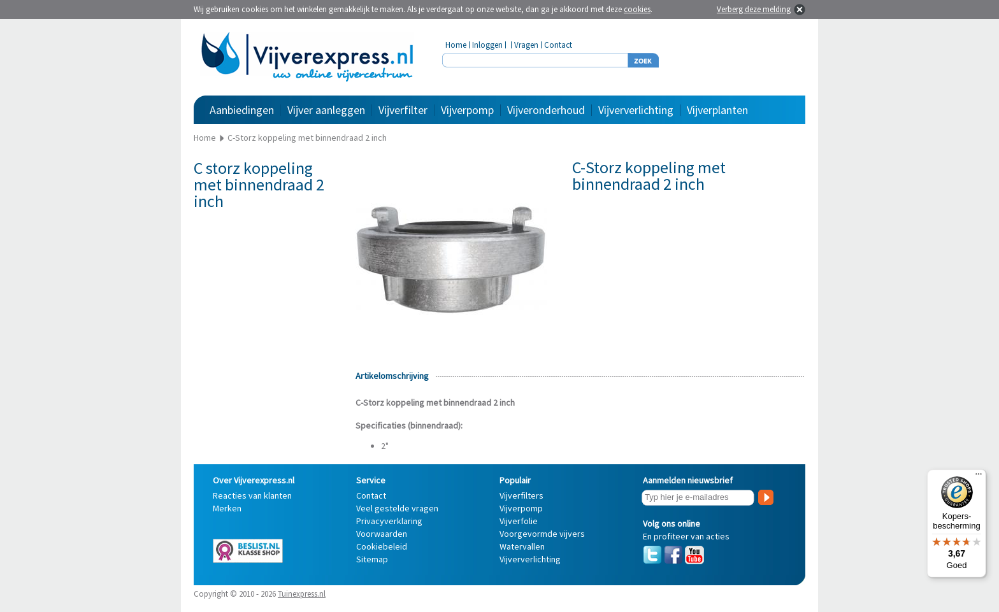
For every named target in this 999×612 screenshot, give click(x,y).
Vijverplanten (717, 110)
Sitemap (372, 559)
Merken (227, 508)
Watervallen (522, 546)
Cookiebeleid (381, 546)
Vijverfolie (519, 521)
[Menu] (978, 477)
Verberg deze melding (754, 9)
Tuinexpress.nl (302, 593)
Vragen (526, 44)
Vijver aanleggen (326, 110)
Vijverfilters (521, 495)
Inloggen (487, 44)
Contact (558, 44)
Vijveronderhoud (546, 110)
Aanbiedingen (242, 110)
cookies (637, 9)
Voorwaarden (381, 533)
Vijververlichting (635, 110)
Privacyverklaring (389, 521)
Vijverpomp (467, 110)
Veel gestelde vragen (397, 508)
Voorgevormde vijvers (542, 533)
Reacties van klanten (252, 495)
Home (455, 44)
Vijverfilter (403, 110)
